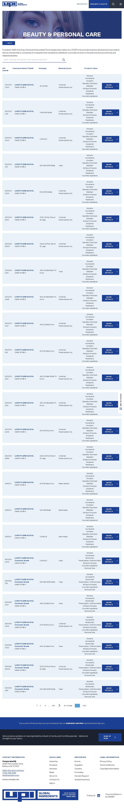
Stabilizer (89, 86)
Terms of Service (107, 765)
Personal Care (90, 568)
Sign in (52, 783)
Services (53, 769)
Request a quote (98, 4)
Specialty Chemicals (89, 83)
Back (8, 43)
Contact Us (54, 779)
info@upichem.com (10, 775)
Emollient (89, 81)
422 (53, 706)
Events (78, 761)
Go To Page (68, 706)
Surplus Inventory (82, 779)
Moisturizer (89, 558)
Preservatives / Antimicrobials (90, 561)
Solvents (90, 76)
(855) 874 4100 (82, 4)
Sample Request (82, 776)
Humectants (89, 78)
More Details (111, 86)
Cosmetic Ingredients (90, 96)
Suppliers (79, 765)
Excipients (90, 91)
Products (53, 765)
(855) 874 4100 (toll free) (13, 770)
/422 (84, 706)
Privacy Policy (106, 761)
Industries (53, 761)
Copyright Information (109, 769)
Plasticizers (90, 94)
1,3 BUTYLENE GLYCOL (24, 85)
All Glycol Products (90, 89)
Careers (78, 769)
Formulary (79, 772)
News (51, 772)
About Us (53, 776)
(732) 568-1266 (9, 773)
